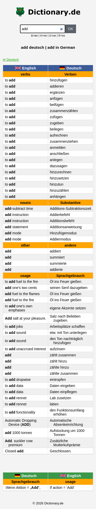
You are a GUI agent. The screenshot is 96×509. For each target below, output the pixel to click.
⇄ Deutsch (11, 60)
